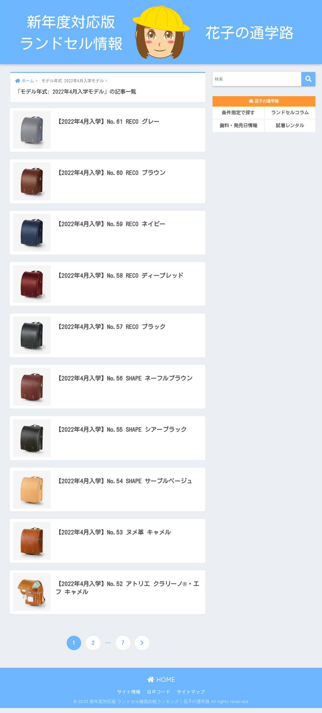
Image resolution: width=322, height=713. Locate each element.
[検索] (308, 79)
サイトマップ (191, 696)
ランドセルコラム (290, 112)
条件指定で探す (238, 112)
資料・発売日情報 (238, 125)
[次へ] (142, 648)
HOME (161, 684)
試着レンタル (290, 125)
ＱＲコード (158, 696)
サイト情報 (129, 696)
